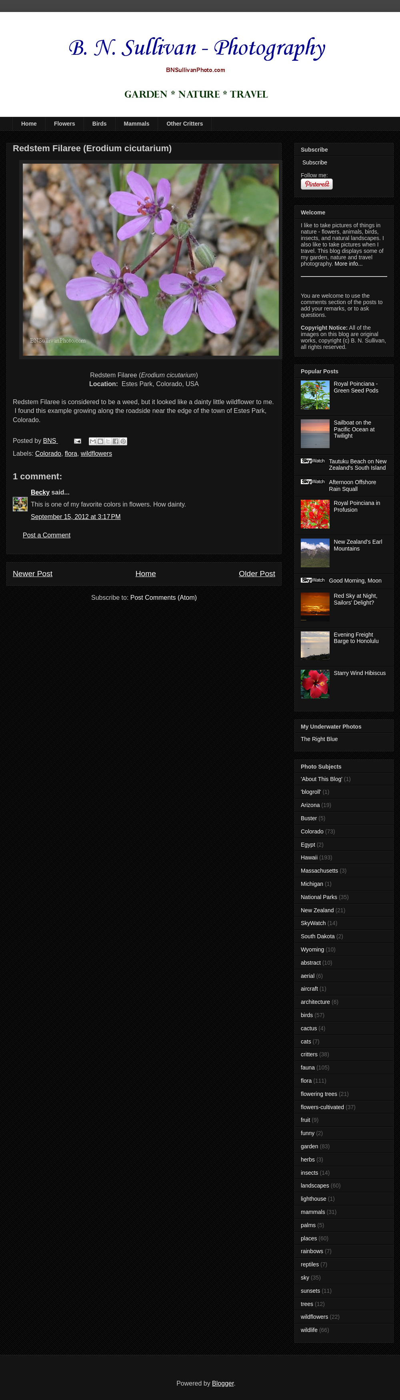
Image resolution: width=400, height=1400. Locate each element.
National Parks (319, 897)
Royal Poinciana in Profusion (357, 506)
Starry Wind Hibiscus (360, 673)
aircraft (309, 988)
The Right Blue (319, 739)
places (309, 1238)
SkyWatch (313, 923)
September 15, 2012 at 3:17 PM (76, 516)
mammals (313, 1212)
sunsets (310, 1291)
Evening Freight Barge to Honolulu (356, 638)
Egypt (308, 844)
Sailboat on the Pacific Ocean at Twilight (354, 429)
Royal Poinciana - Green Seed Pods (356, 387)
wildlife (309, 1330)
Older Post (257, 573)
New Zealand (317, 910)
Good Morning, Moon (355, 580)
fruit (305, 1120)
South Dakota (318, 936)
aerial (307, 976)
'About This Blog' (321, 779)
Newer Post (32, 573)
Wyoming (312, 949)
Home (29, 123)
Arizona (310, 805)
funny (307, 1133)
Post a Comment (46, 535)
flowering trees (319, 1094)
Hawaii (309, 857)
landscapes (315, 1185)
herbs (308, 1159)
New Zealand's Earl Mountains (358, 545)
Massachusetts (319, 870)
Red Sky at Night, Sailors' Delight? (356, 599)
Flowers (64, 123)
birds (307, 1015)
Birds (99, 123)
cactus (309, 1028)
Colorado (48, 453)
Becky (40, 492)
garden (309, 1146)
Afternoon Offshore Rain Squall (352, 485)
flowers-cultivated (322, 1107)
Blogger (223, 1383)
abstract (311, 962)
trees (307, 1304)
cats (306, 1041)
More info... (349, 263)
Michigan (312, 884)
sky (305, 1277)
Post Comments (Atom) (163, 597)
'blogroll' (311, 792)
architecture (315, 1002)
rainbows (312, 1251)
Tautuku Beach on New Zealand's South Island (358, 464)
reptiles (310, 1264)
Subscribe (314, 162)
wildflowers (96, 453)
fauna (308, 1067)
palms (308, 1225)
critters (309, 1054)
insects (309, 1173)
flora (71, 453)
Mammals (137, 123)
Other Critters (184, 123)
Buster (309, 818)
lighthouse (313, 1199)
